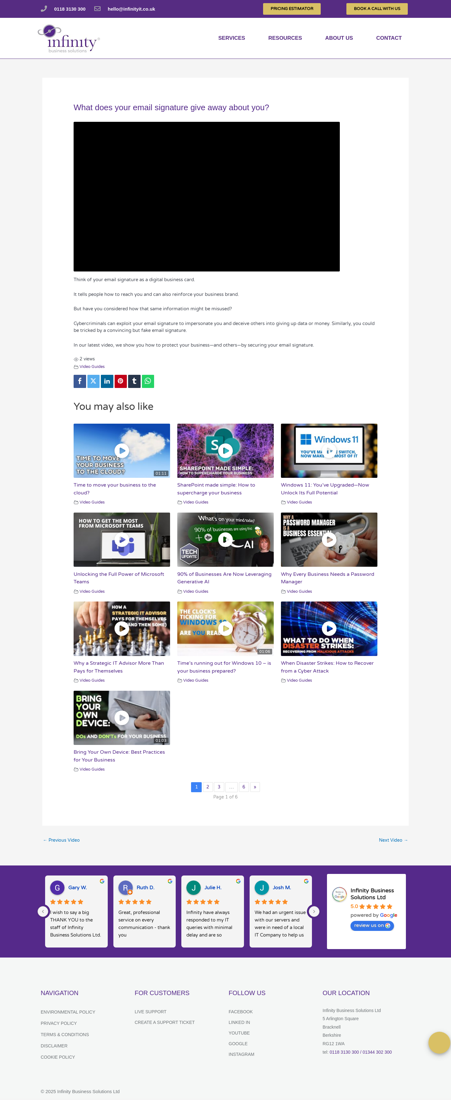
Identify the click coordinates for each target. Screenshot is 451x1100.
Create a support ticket (165, 1023)
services (231, 38)
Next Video (393, 841)
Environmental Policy (68, 1013)
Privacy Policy (59, 1024)
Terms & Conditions (65, 1035)
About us (339, 38)
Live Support (151, 1012)
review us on (372, 926)
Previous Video (62, 841)
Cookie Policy (58, 1058)
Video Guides (94, 366)
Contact (389, 38)
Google (238, 1044)
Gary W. (77, 889)
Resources (285, 38)
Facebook (241, 1012)
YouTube (239, 1034)
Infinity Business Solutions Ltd (372, 895)
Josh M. (282, 889)
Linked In (239, 1023)
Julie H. (213, 889)
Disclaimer (54, 1047)
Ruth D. (145, 889)
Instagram (241, 1055)
